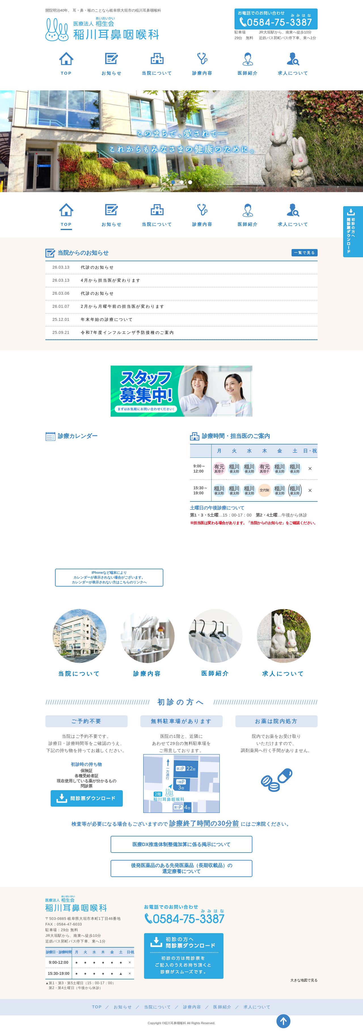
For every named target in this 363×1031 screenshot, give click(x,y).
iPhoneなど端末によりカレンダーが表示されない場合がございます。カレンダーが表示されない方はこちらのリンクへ (109, 577)
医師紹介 (215, 673)
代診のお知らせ (97, 267)
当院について (79, 674)
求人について (283, 674)
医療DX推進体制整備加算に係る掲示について (181, 844)
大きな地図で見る (304, 980)
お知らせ (123, 1007)
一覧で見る (304, 253)
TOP (97, 1007)
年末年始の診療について (107, 319)
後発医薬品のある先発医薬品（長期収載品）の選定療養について (181, 868)
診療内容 (147, 674)
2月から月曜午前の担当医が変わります (123, 306)
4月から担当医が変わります (111, 280)
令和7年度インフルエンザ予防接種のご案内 (127, 332)
